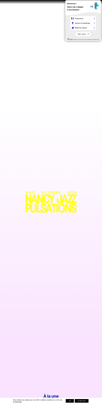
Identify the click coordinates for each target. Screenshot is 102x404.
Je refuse (82, 401)
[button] (97, 4)
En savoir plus (17, 402)
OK (70, 401)
